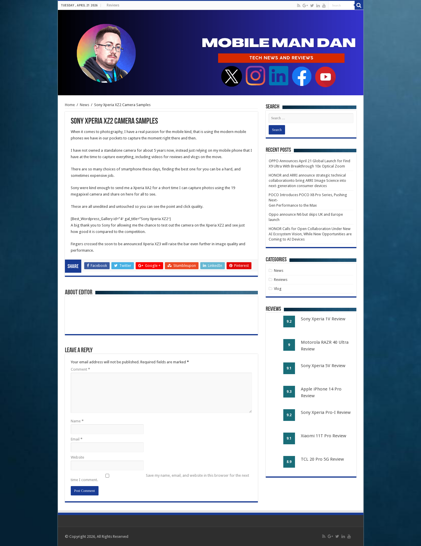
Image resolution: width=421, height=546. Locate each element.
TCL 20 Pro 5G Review (322, 459)
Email (76, 439)
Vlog (278, 288)
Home (70, 105)
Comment (80, 369)
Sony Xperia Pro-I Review (326, 412)
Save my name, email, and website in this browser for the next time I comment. (160, 477)
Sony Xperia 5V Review (323, 365)
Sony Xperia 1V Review (323, 319)
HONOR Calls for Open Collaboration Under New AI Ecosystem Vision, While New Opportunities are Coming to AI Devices (310, 234)
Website (77, 457)
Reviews (113, 5)
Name (77, 421)
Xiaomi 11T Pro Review (323, 435)
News (84, 105)
